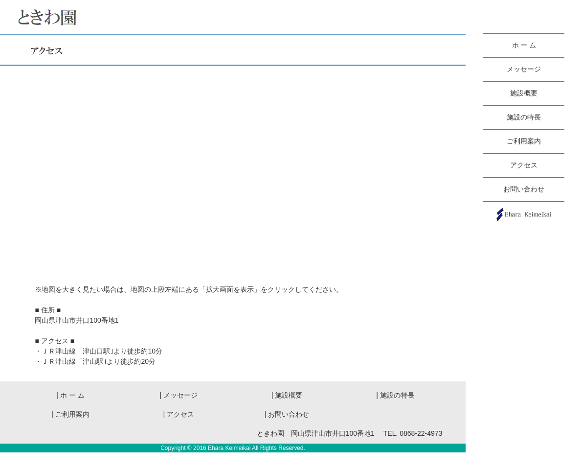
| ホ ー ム (73, 395)
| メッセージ (179, 395)
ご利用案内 (524, 141)
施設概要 (523, 93)
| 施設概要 (293, 395)
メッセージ (524, 69)
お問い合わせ (523, 189)
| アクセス (182, 414)
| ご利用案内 (70, 414)
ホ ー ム (524, 45)
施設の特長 (524, 117)
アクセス (523, 165)
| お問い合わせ (287, 414)
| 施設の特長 (395, 395)
